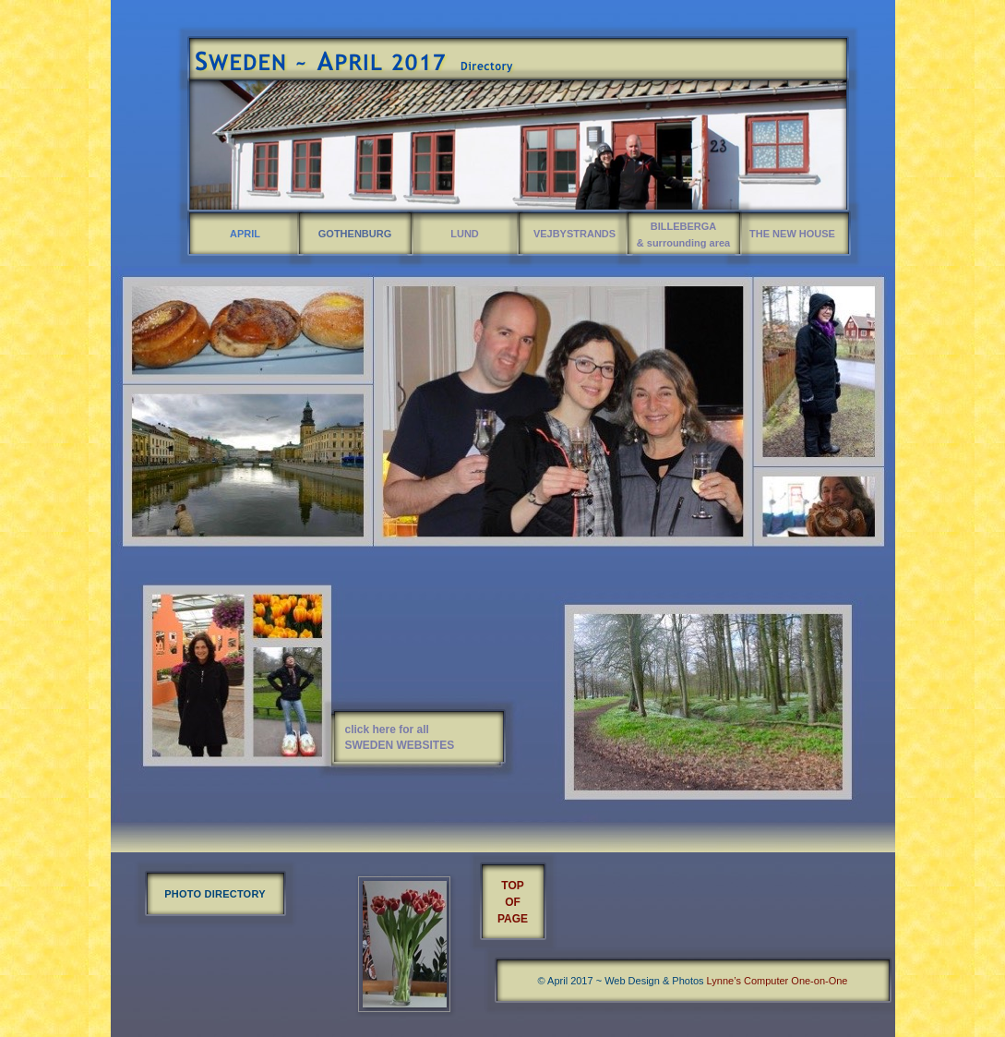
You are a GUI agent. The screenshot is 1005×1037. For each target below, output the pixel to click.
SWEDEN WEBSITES (400, 745)
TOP (512, 885)
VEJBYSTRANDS (574, 233)
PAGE (512, 918)
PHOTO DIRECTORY (214, 893)
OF (512, 902)
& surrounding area (683, 242)
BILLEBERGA (684, 226)
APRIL (245, 233)
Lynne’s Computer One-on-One (777, 980)
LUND (464, 233)
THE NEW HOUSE (792, 233)
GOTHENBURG (354, 233)
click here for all (387, 729)
